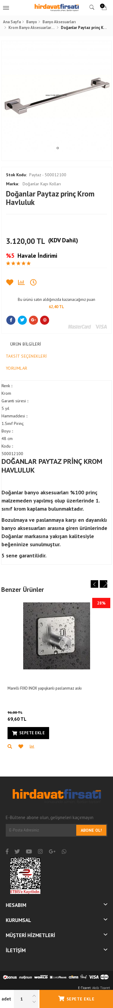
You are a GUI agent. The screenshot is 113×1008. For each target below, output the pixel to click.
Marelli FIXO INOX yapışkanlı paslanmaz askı (45, 688)
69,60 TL (25, 716)
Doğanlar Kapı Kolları (33, 184)
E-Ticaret (84, 988)
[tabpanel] (57, 96)
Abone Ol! (91, 830)
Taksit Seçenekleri (26, 356)
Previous (94, 584)
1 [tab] (58, 148)
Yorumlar (16, 368)
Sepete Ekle (76, 999)
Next (103, 584)
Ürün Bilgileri (25, 344)
